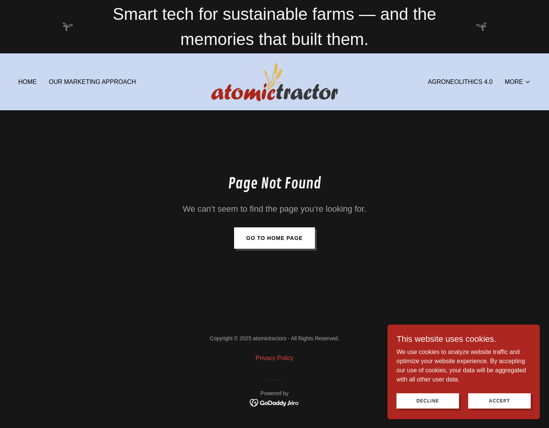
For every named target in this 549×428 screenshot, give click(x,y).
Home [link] (27, 82)
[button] (518, 82)
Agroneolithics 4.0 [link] (460, 82)
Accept (499, 416)
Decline (427, 416)
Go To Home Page (274, 238)
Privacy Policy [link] (274, 358)
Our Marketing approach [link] (92, 82)
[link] (274, 81)
